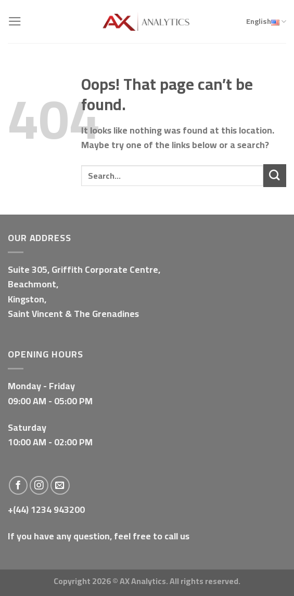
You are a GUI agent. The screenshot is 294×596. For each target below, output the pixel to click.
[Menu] (15, 21)
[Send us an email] (60, 485)
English (266, 22)
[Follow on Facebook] (18, 485)
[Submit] (274, 175)
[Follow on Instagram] (39, 485)
